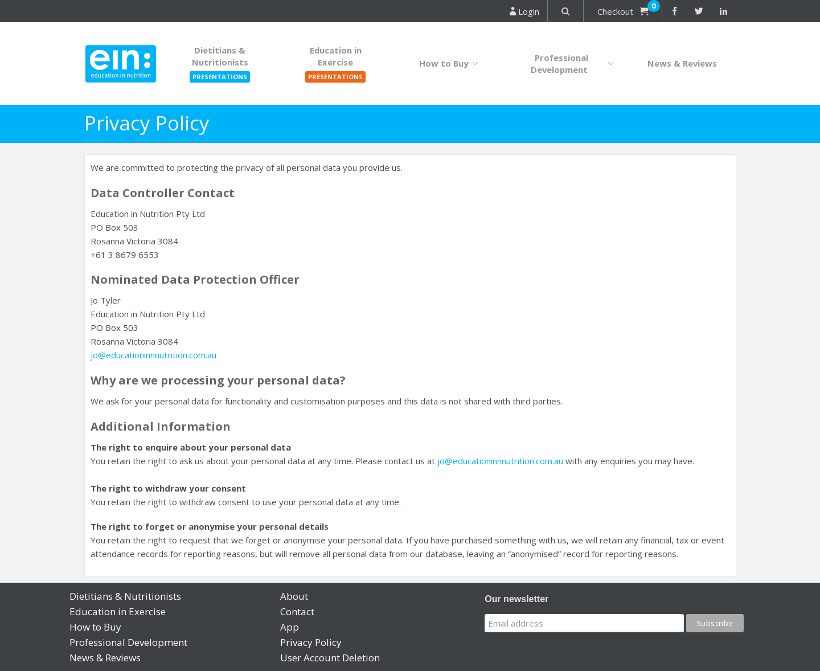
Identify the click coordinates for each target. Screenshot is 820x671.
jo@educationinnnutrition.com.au (153, 355)
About (294, 596)
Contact (297, 611)
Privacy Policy (311, 642)
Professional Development (575, 63)
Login (524, 11)
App (289, 626)
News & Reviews (682, 63)
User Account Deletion (330, 657)
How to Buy (451, 63)
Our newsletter (516, 599)
